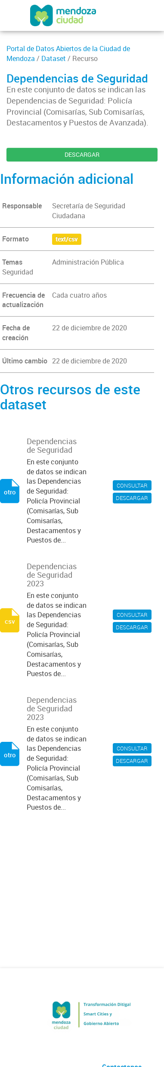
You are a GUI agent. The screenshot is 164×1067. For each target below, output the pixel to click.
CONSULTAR (132, 485)
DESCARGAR (82, 154)
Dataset (53, 58)
